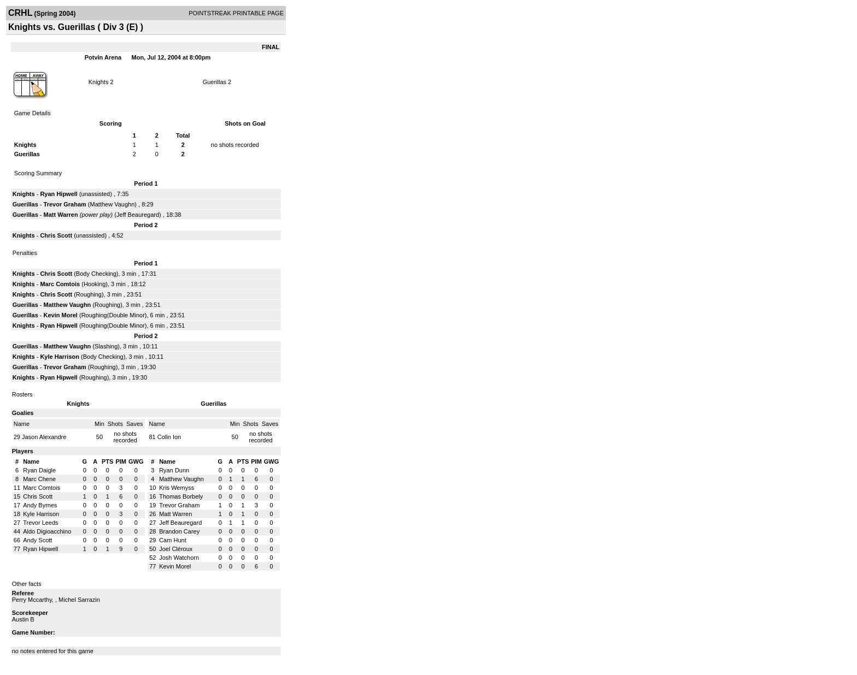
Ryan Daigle (39, 470)
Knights (99, 82)
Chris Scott (56, 235)
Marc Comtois (60, 284)
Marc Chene (39, 479)
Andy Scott (37, 540)
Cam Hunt (172, 540)
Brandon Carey (179, 531)
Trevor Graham (65, 204)
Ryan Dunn (174, 470)
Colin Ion (169, 437)
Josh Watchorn (179, 557)
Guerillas (214, 82)
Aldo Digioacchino (47, 531)
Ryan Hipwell (58, 194)
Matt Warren (61, 214)
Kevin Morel (61, 315)
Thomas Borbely (181, 496)
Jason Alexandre (44, 437)
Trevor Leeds (40, 522)
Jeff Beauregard (137, 214)
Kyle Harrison (59, 356)
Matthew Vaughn (112, 204)
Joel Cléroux (175, 549)
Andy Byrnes (40, 505)
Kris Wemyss (176, 487)
